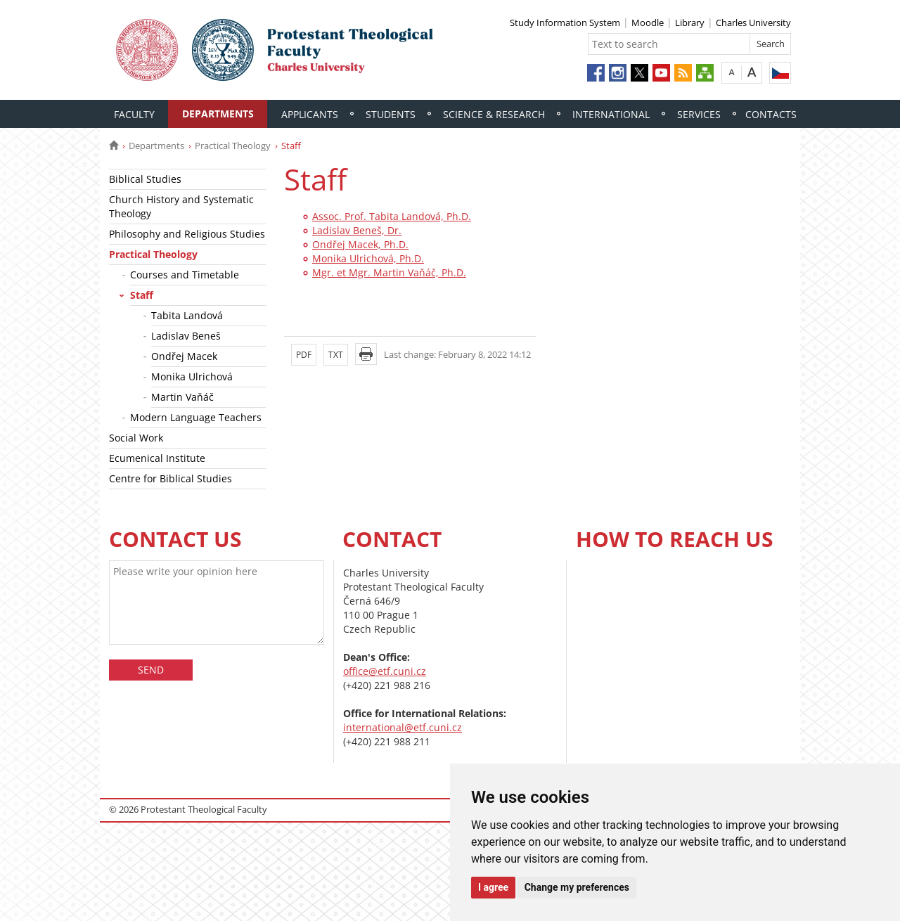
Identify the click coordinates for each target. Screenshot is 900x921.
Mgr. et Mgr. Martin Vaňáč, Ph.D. (389, 272)
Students (391, 114)
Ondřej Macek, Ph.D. (360, 244)
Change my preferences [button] (577, 887)
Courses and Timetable (184, 274)
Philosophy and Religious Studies (187, 233)
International (611, 114)
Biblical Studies (145, 179)
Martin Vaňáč (182, 397)
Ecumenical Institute (157, 458)
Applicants (309, 114)
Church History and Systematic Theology (181, 206)
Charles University (753, 22)
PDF (303, 355)
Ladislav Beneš (186, 335)
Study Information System (565, 22)
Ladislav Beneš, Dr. (356, 230)
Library (690, 22)
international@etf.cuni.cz (402, 727)
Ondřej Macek (184, 356)
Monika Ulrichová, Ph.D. (368, 258)
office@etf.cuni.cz (384, 671)
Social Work (136, 437)
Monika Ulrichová (192, 376)
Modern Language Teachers (196, 417)
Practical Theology (233, 145)
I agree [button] (493, 887)
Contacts (771, 114)
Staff (141, 295)
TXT (335, 355)
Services (699, 114)
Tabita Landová (187, 315)
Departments (218, 113)
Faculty (134, 114)
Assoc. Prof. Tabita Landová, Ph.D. (391, 216)
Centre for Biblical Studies (170, 478)
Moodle (647, 22)
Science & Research (494, 114)
